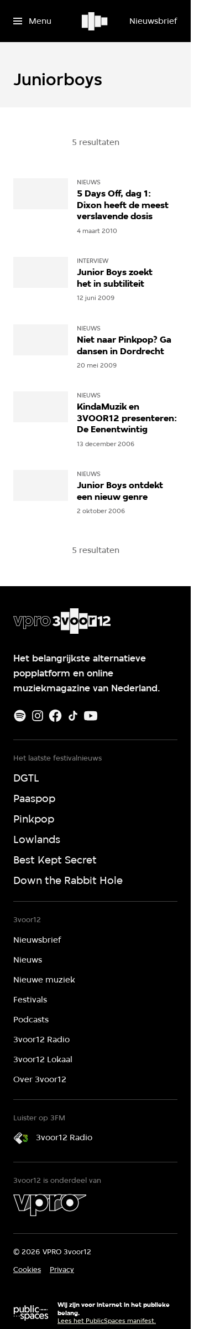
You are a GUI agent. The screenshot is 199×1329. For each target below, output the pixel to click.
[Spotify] (20, 715)
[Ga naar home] (95, 21)
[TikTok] (73, 715)
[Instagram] (37, 715)
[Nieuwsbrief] (153, 21)
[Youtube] (90, 715)
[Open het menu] (32, 21)
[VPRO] (49, 1205)
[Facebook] (55, 715)
